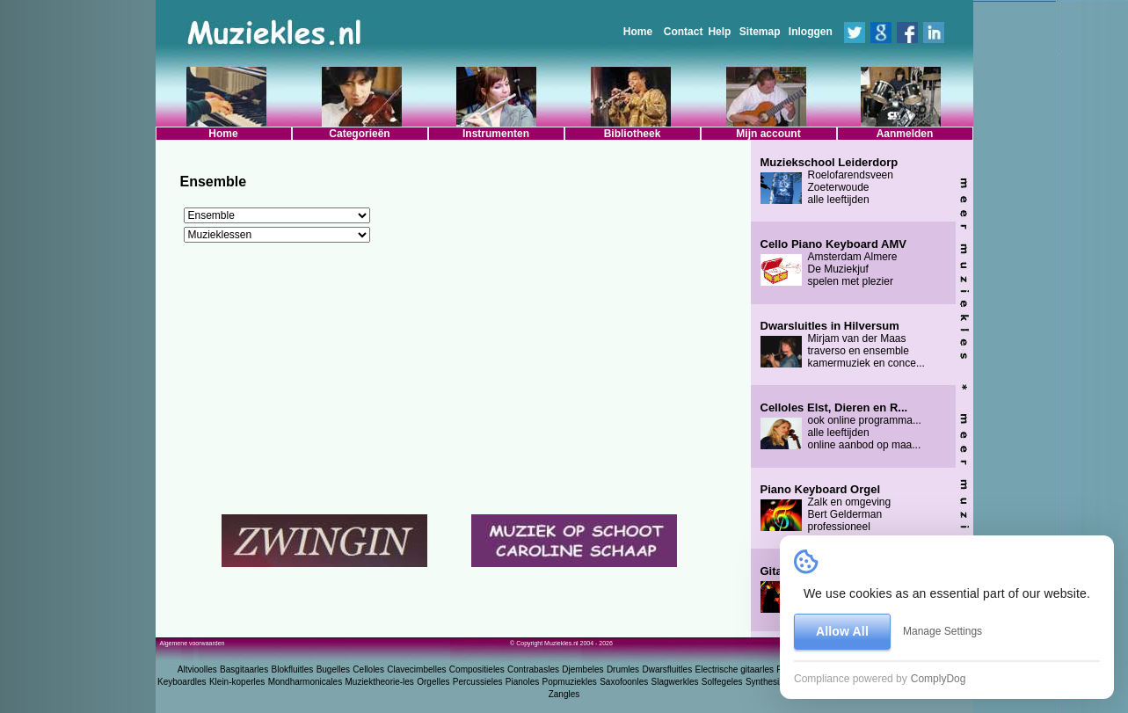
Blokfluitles (292, 669)
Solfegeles (722, 682)
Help (719, 31)
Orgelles (433, 682)
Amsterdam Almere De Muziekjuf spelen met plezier (833, 262)
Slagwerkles (675, 682)
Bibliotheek (632, 133)
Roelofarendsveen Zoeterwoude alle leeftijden (829, 181)
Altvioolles (197, 669)
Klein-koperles (237, 682)
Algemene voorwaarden (192, 643)
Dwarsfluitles (667, 669)
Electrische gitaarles (734, 669)
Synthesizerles (774, 682)
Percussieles (478, 682)
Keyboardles (182, 682)
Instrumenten (495, 133)
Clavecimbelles (416, 669)
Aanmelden (905, 133)
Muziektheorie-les (380, 682)
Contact (683, 31)
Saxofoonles (624, 682)
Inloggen (811, 31)
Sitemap (760, 31)
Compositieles (477, 669)
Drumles (623, 669)
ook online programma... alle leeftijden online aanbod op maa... (840, 426)
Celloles (368, 669)
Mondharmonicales (305, 682)
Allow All (842, 631)
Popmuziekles (569, 682)
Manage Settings (942, 631)
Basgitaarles (244, 669)
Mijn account (768, 133)
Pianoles (522, 682)
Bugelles (333, 669)
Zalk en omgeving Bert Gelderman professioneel (825, 508)
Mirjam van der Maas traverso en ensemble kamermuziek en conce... (842, 344)
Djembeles (582, 669)
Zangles (564, 694)
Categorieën (359, 133)
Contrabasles (533, 669)
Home (637, 31)
